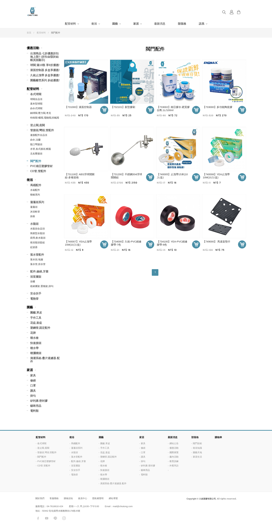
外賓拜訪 (173, 465)
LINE (55, 518)
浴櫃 (32, 281)
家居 (136, 23)
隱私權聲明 (98, 498)
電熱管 (34, 298)
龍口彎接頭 (36, 144)
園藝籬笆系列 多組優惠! (45, 80)
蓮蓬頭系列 (37, 202)
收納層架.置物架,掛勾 (41, 286)
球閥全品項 (36, 99)
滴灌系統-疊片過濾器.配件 (45, 360)
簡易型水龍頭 (37, 233)
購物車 (241, 12)
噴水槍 (34, 337)
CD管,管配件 (38, 171)
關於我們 (39, 498)
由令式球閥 (36, 108)
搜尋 (224, 12)
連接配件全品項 (38, 135)
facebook (38, 518)
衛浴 (94, 23)
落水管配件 (37, 254)
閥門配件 (35, 161)
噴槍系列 (35, 194)
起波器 (33, 247)
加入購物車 (104, 110)
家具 (33, 375)
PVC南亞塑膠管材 (41, 166)
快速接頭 (35, 343)
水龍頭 (34, 223)
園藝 (115, 23)
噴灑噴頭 (35, 353)
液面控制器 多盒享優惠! (45, 70)
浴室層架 (35, 276)
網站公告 (173, 443)
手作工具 (35, 317)
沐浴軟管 (35, 211)
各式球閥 (35, 94)
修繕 (33, 380)
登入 (231, 12)
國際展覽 (173, 452)
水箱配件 (35, 190)
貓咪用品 (35, 405)
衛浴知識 (197, 448)
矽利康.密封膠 (39, 400)
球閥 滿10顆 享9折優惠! (45, 65)
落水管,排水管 (37, 264)
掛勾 (33, 395)
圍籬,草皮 (36, 312)
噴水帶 (34, 348)
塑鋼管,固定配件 (40, 327)
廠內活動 (173, 456)
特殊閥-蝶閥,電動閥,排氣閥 (44, 117)
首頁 (29, 32)
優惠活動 (33, 48)
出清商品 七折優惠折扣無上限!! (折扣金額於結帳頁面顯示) (44, 57)
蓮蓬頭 (33, 207)
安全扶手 (35, 293)
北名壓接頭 (36, 153)
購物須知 (68, 498)
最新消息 (159, 23)
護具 (33, 390)
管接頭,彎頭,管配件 (42, 130)
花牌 (33, 332)
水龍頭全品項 (37, 228)
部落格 (182, 23)
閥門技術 (197, 443)
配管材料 (70, 23)
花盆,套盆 (36, 322)
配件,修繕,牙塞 (39, 271)
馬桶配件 (35, 185)
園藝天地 (197, 452)
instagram (64, 518)
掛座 (32, 216)
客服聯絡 (54, 498)
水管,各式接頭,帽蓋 (40, 148)
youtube (46, 518)
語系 (201, 23)
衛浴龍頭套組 (37, 242)
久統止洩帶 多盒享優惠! (45, 75)
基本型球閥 (36, 103)
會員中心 (82, 498)
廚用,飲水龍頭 (37, 237)
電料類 (34, 410)
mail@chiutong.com (123, 506)
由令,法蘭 (35, 139)
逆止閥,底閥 (37, 125)
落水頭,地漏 (36, 259)
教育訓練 (173, 461)
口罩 (33, 385)
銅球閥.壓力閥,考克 (40, 113)
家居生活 (197, 456)
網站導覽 (113, 498)
